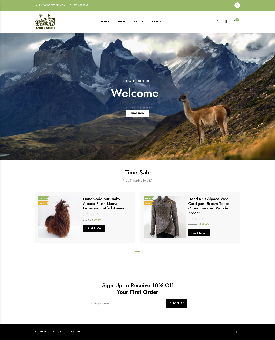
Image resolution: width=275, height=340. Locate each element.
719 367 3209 (81, 5)
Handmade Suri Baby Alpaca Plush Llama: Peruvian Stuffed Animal (104, 203)
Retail (76, 331)
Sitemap (41, 331)
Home (105, 21)
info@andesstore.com (52, 5)
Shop (121, 21)
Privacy (59, 331)
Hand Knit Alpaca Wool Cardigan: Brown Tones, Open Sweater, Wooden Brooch (209, 205)
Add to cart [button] (95, 228)
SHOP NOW (138, 118)
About (138, 21)
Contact (158, 21)
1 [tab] (137, 251)
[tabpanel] (85, 217)
